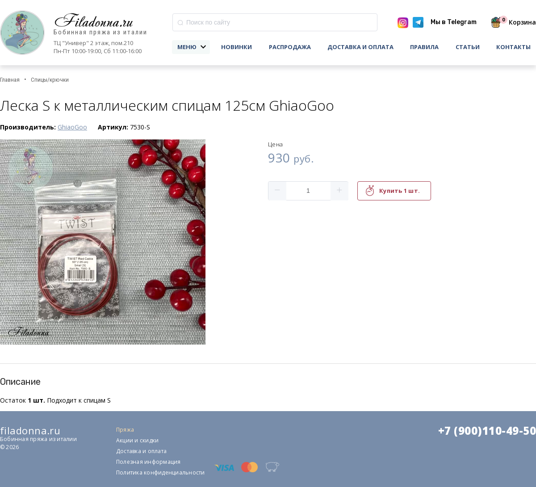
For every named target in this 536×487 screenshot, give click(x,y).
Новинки (236, 47)
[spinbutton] (308, 190)
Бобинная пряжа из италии (100, 32)
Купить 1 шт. (399, 191)
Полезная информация (148, 462)
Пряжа (125, 429)
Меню (187, 47)
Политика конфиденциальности (160, 472)
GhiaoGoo (72, 127)
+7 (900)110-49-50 (487, 431)
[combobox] (274, 22)
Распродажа (290, 47)
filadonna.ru (30, 430)
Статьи (468, 47)
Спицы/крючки (50, 79)
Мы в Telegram (454, 22)
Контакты (513, 47)
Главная (10, 79)
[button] (277, 191)
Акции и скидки (137, 440)
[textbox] (274, 22)
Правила (424, 47)
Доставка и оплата (360, 47)
